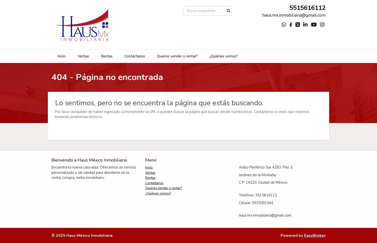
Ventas (83, 56)
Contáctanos (135, 56)
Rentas (107, 56)
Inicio (61, 56)
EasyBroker (315, 235)
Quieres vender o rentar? (177, 56)
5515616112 (307, 8)
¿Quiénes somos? (224, 56)
